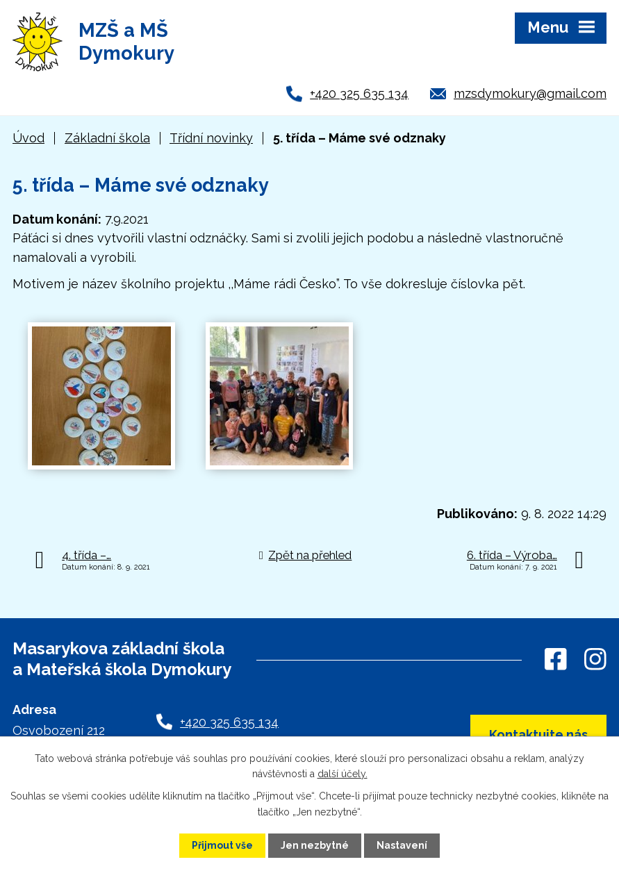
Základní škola (107, 138)
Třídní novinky (211, 138)
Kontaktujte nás (538, 734)
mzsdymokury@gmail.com (530, 93)
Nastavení (402, 845)
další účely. (342, 773)
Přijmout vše (222, 845)
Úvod (28, 138)
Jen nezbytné (315, 845)
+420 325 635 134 (359, 93)
